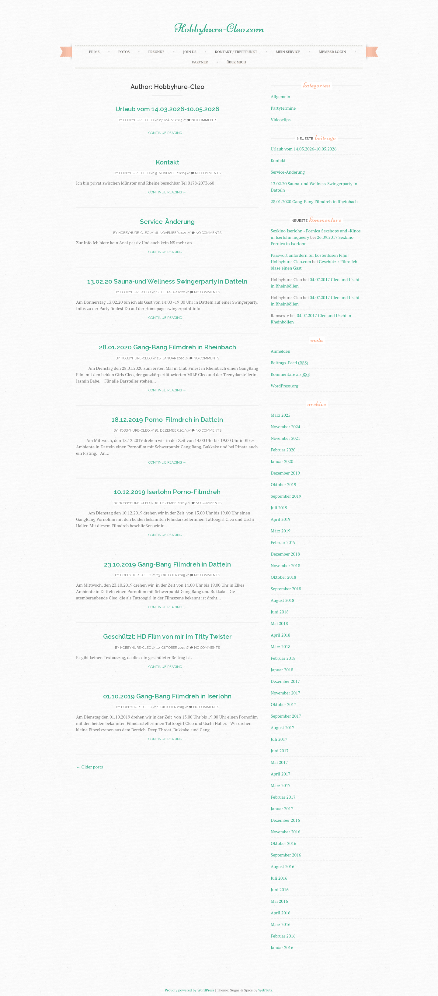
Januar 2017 (282, 808)
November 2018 (285, 565)
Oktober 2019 (283, 484)
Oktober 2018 (283, 577)
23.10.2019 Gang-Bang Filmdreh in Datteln (167, 564)
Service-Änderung (167, 221)
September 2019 (286, 496)
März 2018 (280, 646)
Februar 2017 (283, 797)
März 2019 (280, 531)
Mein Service (288, 51)
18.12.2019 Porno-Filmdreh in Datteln (167, 419)
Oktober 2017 (283, 704)
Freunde (156, 51)
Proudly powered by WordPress (189, 990)
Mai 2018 (279, 623)
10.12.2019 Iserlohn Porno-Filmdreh (167, 492)
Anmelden (280, 351)
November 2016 (285, 832)
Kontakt (167, 162)
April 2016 (280, 913)
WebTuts (265, 990)
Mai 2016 (279, 901)
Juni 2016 (280, 889)
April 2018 (280, 635)
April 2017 (280, 774)
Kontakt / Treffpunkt (236, 51)
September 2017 (286, 716)
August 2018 (282, 600)
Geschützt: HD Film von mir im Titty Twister (167, 636)
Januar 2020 (282, 461)
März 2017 (280, 785)
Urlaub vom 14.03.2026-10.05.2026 (167, 109)
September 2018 (286, 589)
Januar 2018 (282, 670)
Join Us (189, 51)
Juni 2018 (280, 612)
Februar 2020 (283, 450)
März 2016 (280, 924)
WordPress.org (284, 386)
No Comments (202, 120)
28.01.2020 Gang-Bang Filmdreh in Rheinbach (167, 347)
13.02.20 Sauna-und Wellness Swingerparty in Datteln (167, 281)
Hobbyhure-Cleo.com (219, 28)
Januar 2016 (282, 947)
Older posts (89, 767)
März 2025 (280, 415)
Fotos (124, 51)
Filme (94, 51)
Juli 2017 (279, 739)
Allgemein (280, 96)
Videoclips (280, 119)
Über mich (236, 62)
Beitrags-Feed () (289, 363)
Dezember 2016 (285, 820)
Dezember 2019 (285, 473)
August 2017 (282, 727)
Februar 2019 (283, 542)
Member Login (332, 51)
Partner (200, 62)
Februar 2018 (283, 658)
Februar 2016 (283, 936)
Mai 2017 (279, 762)
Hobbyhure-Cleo (138, 120)
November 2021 (285, 438)
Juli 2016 (279, 878)
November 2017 (285, 693)
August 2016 (282, 866)
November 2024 (285, 426)
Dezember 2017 (285, 681)
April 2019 (280, 519)
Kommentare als (290, 374)
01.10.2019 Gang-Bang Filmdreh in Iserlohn (167, 696)
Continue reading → (167, 133)
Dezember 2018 (285, 554)
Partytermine (283, 108)
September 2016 (286, 855)
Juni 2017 (280, 751)
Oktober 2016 (283, 843)
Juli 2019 (279, 507)
